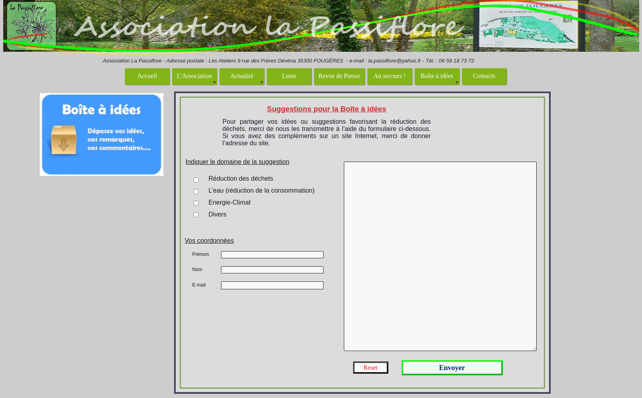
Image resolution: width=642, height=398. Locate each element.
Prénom (200, 254)
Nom (197, 269)
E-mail (199, 285)
